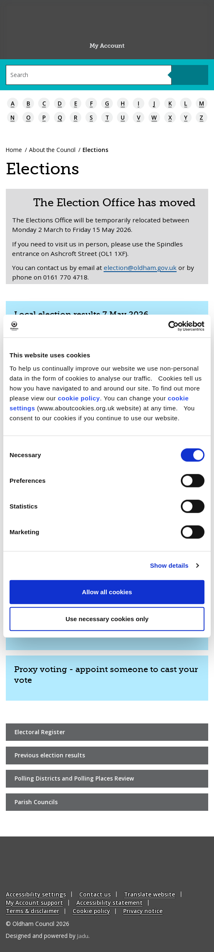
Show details (169, 565)
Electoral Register (40, 732)
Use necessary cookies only (107, 618)
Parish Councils (36, 802)
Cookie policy (91, 911)
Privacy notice (143, 911)
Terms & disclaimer (32, 911)
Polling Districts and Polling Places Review (74, 778)
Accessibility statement (109, 902)
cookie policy (79, 397)
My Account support (34, 902)
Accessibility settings (36, 894)
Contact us (95, 894)
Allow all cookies (107, 591)
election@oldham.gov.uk (140, 267)
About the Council (52, 150)
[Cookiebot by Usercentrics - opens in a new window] (168, 326)
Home (14, 150)
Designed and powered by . (48, 936)
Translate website (149, 894)
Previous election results (50, 755)
